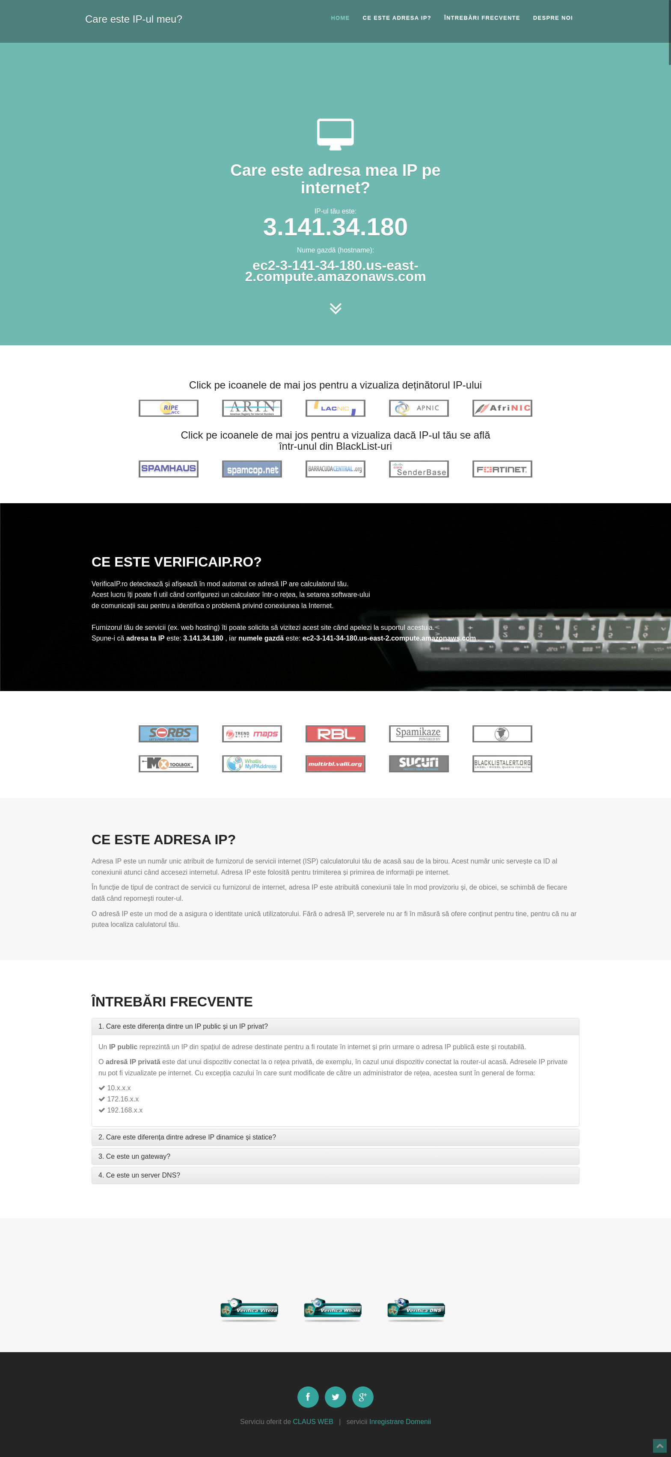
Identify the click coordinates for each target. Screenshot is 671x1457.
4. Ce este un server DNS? (139, 1175)
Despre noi (553, 18)
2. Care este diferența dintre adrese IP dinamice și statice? (187, 1137)
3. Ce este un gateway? (134, 1156)
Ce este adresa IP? (397, 18)
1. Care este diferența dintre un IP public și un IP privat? (183, 1026)
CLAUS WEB (313, 1421)
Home (340, 18)
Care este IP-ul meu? (133, 17)
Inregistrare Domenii (400, 1421)
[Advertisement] (335, 79)
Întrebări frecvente (482, 18)
